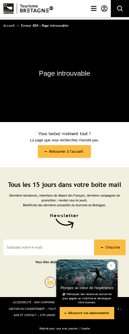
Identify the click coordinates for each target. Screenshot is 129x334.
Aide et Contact (25, 315)
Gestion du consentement (27, 309)
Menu (94, 8)
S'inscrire (112, 247)
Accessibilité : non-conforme (34, 302)
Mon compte (104, 8)
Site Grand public (52, 315)
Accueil (9, 25)
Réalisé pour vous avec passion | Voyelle (64, 328)
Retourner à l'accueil (66, 151)
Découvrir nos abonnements (88, 313)
